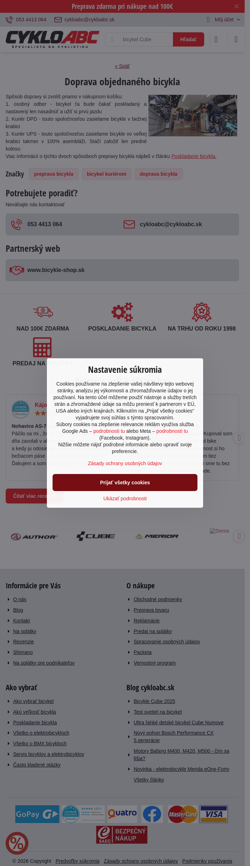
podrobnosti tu (109, 431)
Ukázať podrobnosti (125, 498)
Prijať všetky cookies (125, 482)
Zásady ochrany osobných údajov (125, 463)
